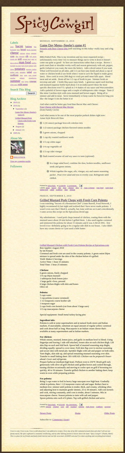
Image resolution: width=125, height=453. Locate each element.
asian (11, 47)
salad (29, 72)
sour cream (32, 75)
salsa (34, 72)
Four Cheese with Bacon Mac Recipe (57, 107)
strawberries (32, 78)
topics (27, 81)
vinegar (32, 81)
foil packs (33, 56)
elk (27, 56)
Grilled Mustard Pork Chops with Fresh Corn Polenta (25, 120)
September (20, 109)
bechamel (13, 50)
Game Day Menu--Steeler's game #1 (63, 45)
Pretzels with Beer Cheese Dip (54, 48)
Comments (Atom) (60, 419)
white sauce (14, 84)
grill (20, 59)
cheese (14, 53)
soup (25, 75)
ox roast (18, 66)
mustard (12, 66)
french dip (13, 59)
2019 (15, 102)
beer (18, 50)
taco (22, 81)
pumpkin (22, 72)
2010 (15, 106)
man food (25, 62)
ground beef (27, 59)
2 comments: (72, 186)
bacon (19, 46)
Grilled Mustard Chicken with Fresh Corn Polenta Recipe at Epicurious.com (74, 245)
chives (28, 53)
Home (78, 413)
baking (28, 46)
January (19, 130)
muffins (34, 63)
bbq (35, 47)
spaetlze (12, 78)
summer (15, 81)
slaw (21, 75)
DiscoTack (19, 157)
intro (33, 59)
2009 (15, 133)
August (19, 126)
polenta (30, 66)
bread (23, 49)
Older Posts (109, 413)
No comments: (71, 405)
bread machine (31, 50)
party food (24, 66)
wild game (23, 84)
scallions (14, 75)
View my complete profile (20, 161)
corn (12, 56)
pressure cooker (31, 69)
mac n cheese (14, 63)
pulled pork (14, 72)
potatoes (20, 69)
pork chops (90, 407)
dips (17, 56)
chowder (33, 53)
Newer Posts (45, 413)
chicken (22, 53)
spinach (22, 78)
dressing (22, 56)
